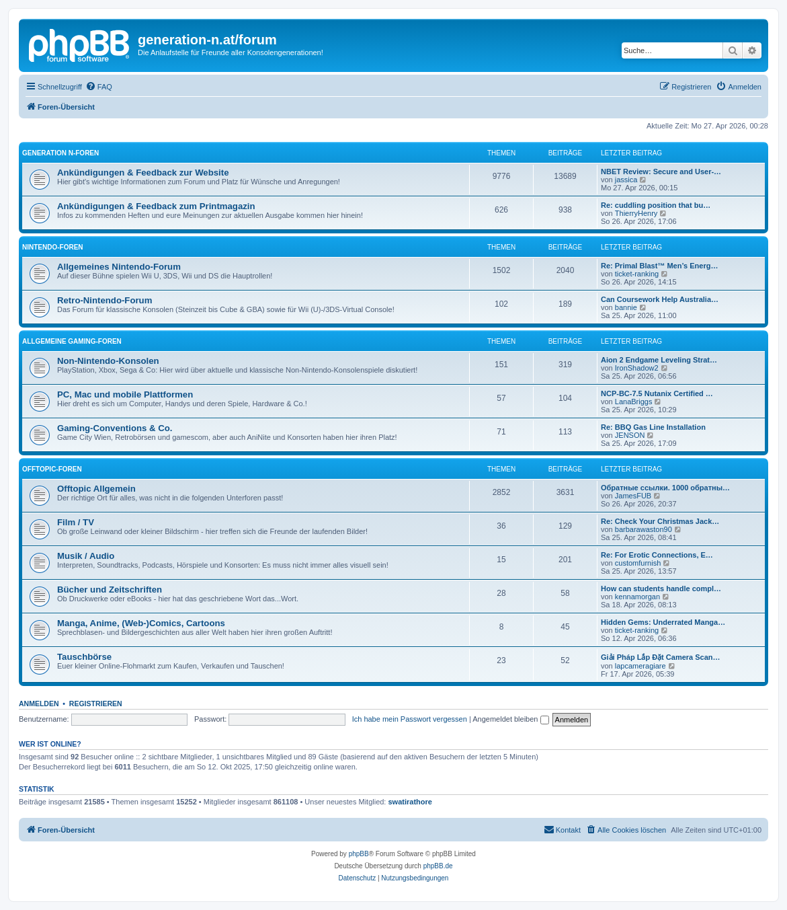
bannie (626, 307)
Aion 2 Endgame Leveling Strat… (659, 360)
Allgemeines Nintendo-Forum (119, 267)
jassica (626, 180)
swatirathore (410, 802)
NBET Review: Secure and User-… (661, 171)
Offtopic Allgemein (96, 489)
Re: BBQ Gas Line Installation (653, 427)
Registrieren (95, 703)
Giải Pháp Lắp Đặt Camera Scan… (660, 657)
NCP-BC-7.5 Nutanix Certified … (657, 393)
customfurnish (638, 563)
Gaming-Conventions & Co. (114, 428)
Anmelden (39, 703)
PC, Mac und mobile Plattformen (125, 394)
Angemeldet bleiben (510, 719)
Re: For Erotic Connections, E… (657, 555)
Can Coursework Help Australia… (659, 299)
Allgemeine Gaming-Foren (72, 341)
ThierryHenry (636, 213)
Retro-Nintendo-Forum (104, 300)
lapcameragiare (640, 666)
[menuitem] (98, 87)
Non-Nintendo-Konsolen (108, 361)
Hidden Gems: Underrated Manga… (663, 622)
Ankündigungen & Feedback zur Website (143, 172)
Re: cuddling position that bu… (655, 205)
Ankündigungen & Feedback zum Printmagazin (156, 206)
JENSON (630, 435)
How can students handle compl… (661, 588)
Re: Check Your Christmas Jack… (660, 521)
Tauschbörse (84, 657)
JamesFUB (633, 496)
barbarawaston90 (643, 529)
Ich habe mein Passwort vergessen (409, 719)
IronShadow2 (637, 368)
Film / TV (75, 522)
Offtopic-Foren (52, 469)
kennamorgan (637, 597)
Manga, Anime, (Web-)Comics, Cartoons (141, 623)
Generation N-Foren (60, 153)
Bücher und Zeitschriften (109, 589)
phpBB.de (438, 866)
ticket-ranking (637, 274)
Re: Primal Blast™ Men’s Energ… (659, 266)
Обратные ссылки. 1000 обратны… (665, 488)
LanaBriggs (634, 401)
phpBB (359, 854)
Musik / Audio (85, 556)
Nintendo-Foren (52, 247)
